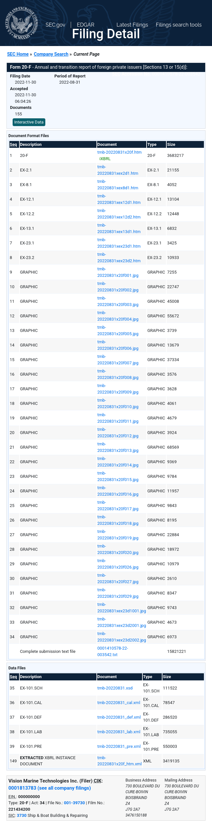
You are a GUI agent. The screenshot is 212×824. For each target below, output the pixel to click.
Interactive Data (29, 122)
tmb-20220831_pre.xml (119, 746)
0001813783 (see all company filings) (49, 788)
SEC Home (18, 54)
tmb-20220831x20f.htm (119, 152)
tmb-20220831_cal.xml (118, 702)
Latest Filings (132, 25)
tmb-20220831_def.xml (119, 717)
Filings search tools (179, 25)
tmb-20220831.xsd (115, 688)
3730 (22, 815)
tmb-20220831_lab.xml (118, 731)
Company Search (51, 54)
